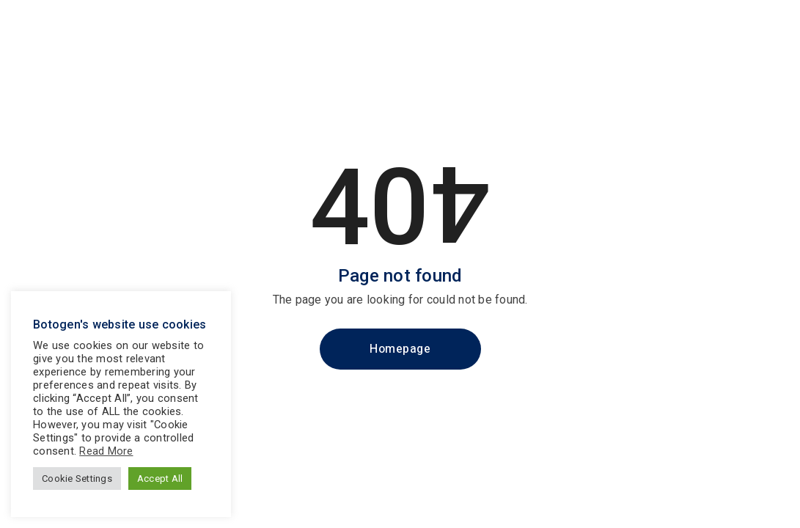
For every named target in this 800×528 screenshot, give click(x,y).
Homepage (400, 349)
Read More (106, 451)
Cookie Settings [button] (77, 478)
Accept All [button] (160, 478)
